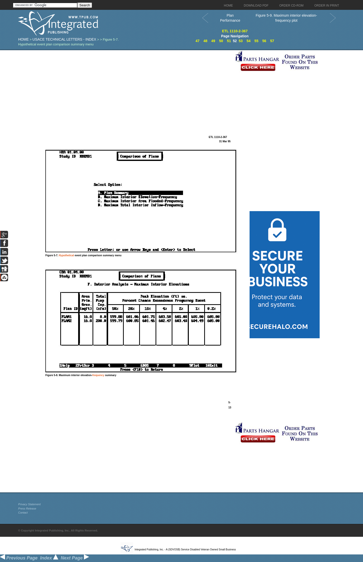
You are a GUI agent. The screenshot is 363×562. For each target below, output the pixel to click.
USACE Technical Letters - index (64, 39)
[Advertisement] (125, 85)
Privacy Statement (29, 504)
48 (205, 41)
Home (23, 39)
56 (264, 41)
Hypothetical (66, 255)
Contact (23, 512)
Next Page (75, 557)
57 (272, 41)
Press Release (27, 508)
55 (256, 41)
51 (229, 41)
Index (49, 557)
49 (213, 41)
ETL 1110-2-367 (235, 31)
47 (198, 41)
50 (221, 41)
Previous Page (19, 557)
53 (241, 41)
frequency (98, 375)
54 (249, 41)
